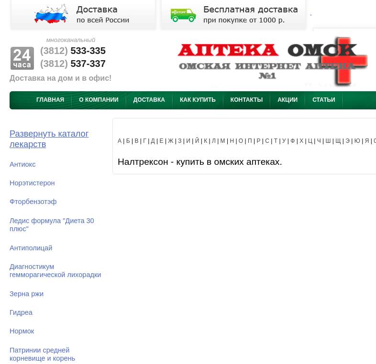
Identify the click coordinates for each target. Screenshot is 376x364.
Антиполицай (31, 248)
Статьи (323, 99)
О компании (99, 99)
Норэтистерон (32, 183)
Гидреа (21, 312)
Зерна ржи (27, 294)
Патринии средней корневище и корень (42, 354)
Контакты (247, 99)
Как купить (198, 99)
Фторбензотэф (33, 201)
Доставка (149, 99)
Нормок (22, 331)
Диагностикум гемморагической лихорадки (55, 270)
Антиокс (22, 164)
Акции (287, 99)
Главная (50, 99)
